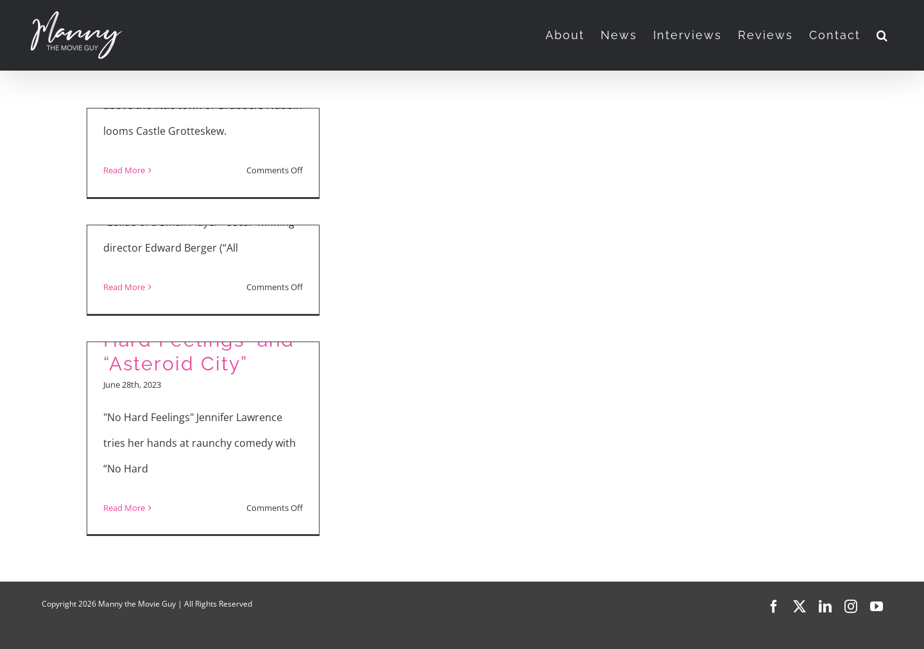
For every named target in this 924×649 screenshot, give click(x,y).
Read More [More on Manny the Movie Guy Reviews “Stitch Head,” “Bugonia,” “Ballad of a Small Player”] (124, 170)
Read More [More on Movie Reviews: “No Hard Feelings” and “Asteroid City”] (124, 508)
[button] (883, 35)
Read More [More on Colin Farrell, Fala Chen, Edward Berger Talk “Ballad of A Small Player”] (124, 287)
